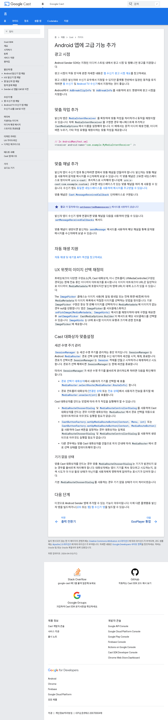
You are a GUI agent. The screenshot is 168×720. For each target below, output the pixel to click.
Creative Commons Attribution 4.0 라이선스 (109, 541)
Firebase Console (117, 642)
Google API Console (118, 626)
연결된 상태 (95, 391)
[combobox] (143, 4)
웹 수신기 (68, 83)
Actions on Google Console (122, 647)
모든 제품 (52, 699)
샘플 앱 (37, 21)
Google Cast (57, 3)
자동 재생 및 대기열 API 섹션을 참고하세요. (79, 257)
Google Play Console (118, 636)
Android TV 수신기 (87, 83)
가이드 (81, 37)
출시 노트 (52, 636)
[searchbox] (22, 31)
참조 (26, 21)
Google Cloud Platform (60, 694)
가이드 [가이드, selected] (15, 21)
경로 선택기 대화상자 (73, 381)
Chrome (52, 684)
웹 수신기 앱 (98, 507)
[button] (21, 74)
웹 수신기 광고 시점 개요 (117, 73)
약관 (50, 713)
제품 (63, 37)
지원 (66, 21)
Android (52, 678)
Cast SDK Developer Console (122, 652)
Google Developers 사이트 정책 (127, 544)
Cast (20, 4)
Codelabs (52, 21)
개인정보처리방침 (64, 713)
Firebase (52, 689)
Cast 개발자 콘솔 (56, 626)
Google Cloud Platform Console (124, 631)
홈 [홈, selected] (43, 3)
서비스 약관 (53, 631)
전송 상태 (113, 391)
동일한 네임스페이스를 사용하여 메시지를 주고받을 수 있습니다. (112, 188)
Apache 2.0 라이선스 (62, 544)
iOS (79, 507)
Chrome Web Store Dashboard (124, 657)
